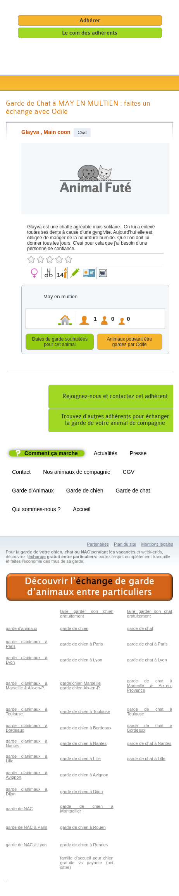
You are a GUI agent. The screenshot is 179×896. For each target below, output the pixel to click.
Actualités (105, 454)
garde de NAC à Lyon (26, 846)
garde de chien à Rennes (84, 846)
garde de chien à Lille (80, 759)
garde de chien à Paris (81, 645)
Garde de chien (84, 492)
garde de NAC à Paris (26, 828)
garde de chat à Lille (146, 759)
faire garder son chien (86, 612)
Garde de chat (132, 492)
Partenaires (98, 545)
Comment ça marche (51, 454)
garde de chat (140, 629)
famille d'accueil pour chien (86, 859)
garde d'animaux (21, 629)
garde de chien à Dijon (81, 792)
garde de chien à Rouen (82, 828)
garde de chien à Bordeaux (85, 729)
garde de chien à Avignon (84, 776)
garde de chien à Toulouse (85, 712)
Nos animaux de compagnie (76, 473)
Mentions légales (157, 545)
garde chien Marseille (80, 684)
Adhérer (89, 20)
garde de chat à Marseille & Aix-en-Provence (149, 687)
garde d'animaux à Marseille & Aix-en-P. (27, 686)
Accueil (81, 510)
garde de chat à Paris (147, 645)
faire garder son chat (149, 612)
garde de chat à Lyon (147, 661)
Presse (138, 454)
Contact (21, 473)
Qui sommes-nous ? (36, 510)
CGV (128, 473)
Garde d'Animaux (33, 492)
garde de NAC (19, 809)
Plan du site (125, 545)
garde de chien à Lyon (81, 661)
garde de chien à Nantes (83, 744)
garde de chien (74, 629)
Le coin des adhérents (89, 33)
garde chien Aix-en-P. (80, 689)
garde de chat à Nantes (149, 744)
